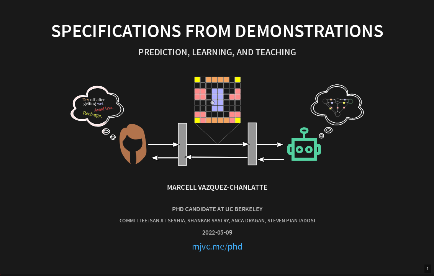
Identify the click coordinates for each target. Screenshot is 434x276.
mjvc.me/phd (217, 247)
